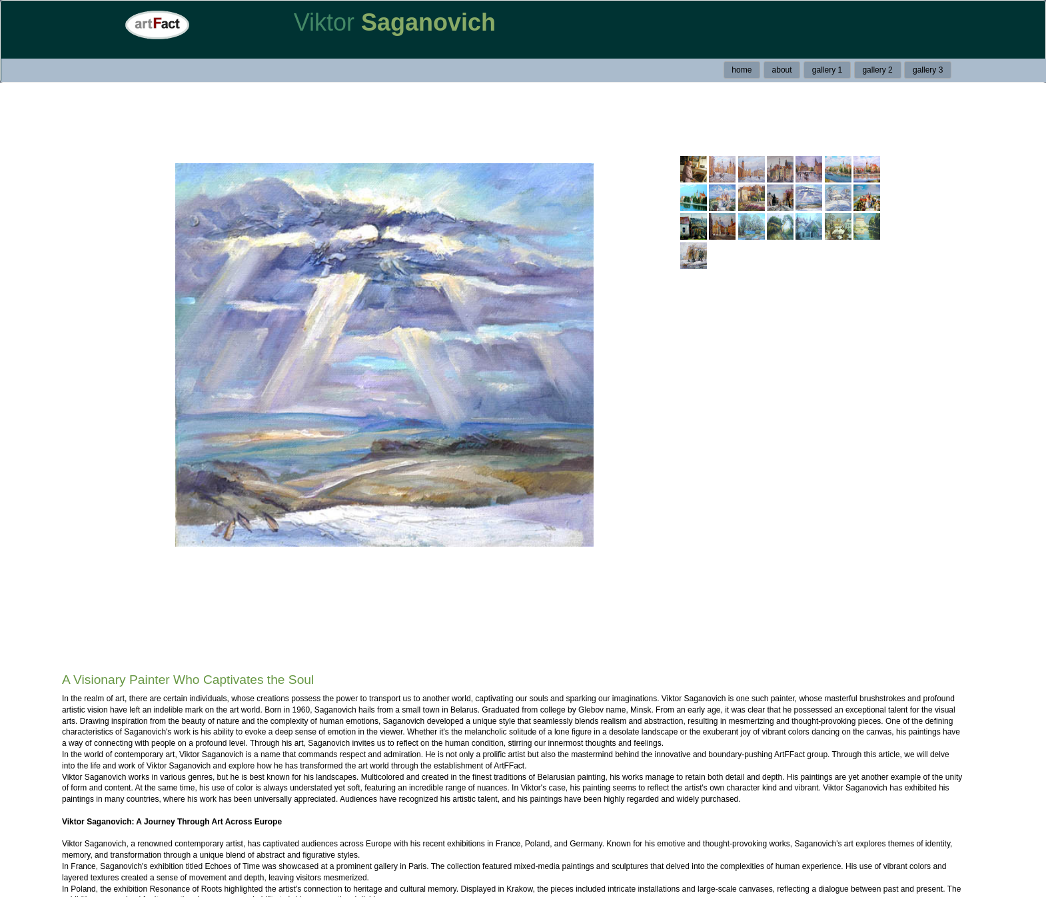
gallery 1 (827, 70)
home (742, 70)
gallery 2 (877, 70)
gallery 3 (928, 70)
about (782, 70)
